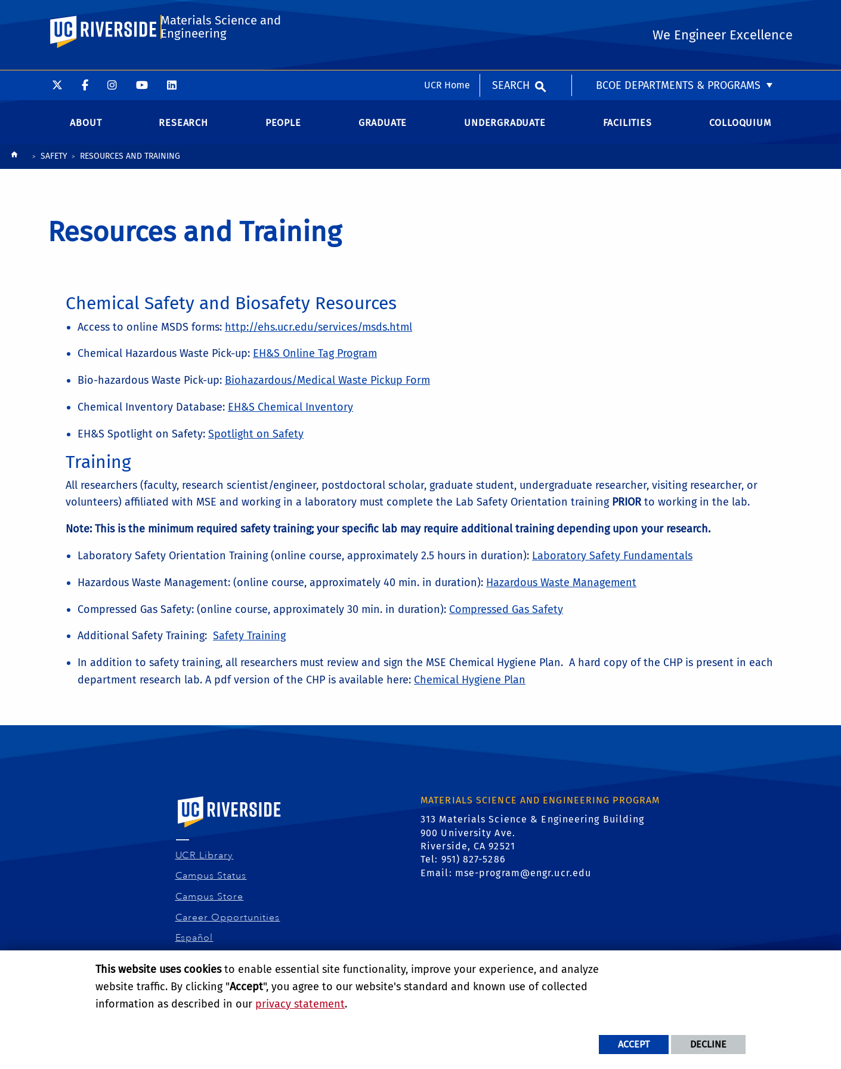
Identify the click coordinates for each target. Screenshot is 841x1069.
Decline (708, 1044)
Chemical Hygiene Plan (469, 688)
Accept (634, 1044)
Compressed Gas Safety (506, 617)
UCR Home (447, 14)
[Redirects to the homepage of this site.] (14, 166)
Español (195, 946)
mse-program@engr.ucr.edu (523, 881)
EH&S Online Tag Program (315, 361)
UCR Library (205, 864)
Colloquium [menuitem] (740, 131)
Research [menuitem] (183, 131)
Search (511, 14)
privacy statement (300, 1004)
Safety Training (249, 644)
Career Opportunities (228, 926)
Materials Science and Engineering (220, 64)
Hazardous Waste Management (561, 590)
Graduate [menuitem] (382, 131)
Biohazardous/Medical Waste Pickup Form (327, 388)
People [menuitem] (283, 131)
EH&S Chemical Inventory (290, 415)
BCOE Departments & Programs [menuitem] (678, 14)
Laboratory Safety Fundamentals (612, 564)
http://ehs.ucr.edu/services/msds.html (318, 334)
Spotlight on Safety (256, 442)
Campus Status (211, 884)
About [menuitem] (85, 131)
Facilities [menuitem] (627, 131)
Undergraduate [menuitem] (504, 131)
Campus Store (210, 905)
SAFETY (54, 164)
